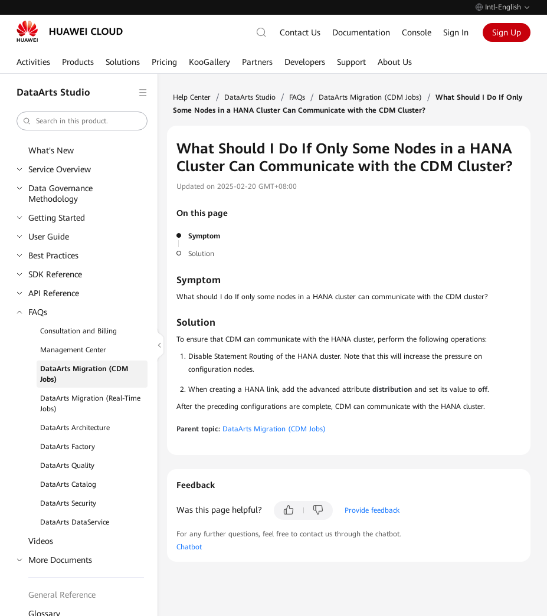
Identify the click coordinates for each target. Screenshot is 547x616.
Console (416, 32)
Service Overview (59, 169)
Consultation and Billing (78, 331)
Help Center (192, 97)
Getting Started (56, 217)
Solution (201, 254)
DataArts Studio (250, 97)
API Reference (53, 293)
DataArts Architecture (75, 428)
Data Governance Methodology (60, 194)
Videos (40, 541)
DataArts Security (68, 503)
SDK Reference (55, 274)
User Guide (48, 236)
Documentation (361, 32)
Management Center (73, 350)
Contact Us (300, 32)
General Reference (62, 594)
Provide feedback (372, 510)
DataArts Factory (67, 447)
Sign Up (506, 32)
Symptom (204, 236)
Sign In (456, 32)
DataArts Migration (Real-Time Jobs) (90, 403)
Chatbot (189, 547)
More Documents (60, 560)
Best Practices (53, 255)
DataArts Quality (67, 465)
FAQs (37, 312)
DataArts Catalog (68, 484)
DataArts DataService (74, 522)
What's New (51, 150)
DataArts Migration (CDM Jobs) (84, 374)
